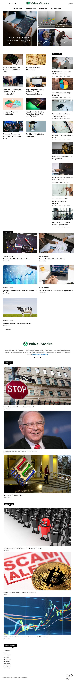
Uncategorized (7, 666)
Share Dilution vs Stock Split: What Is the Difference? (61, 73)
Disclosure (69, 676)
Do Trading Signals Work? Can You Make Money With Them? (18, 40)
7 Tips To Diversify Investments (10, 113)
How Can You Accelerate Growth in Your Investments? (12, 92)
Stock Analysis (31, 9)
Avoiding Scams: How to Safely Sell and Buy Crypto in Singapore (20, 592)
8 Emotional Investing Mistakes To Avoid (61, 25)
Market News (18, 9)
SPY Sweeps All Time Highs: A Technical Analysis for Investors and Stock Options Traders (26, 636)
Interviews (6, 657)
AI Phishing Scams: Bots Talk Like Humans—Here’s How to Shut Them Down (23, 548)
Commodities (43, 9)
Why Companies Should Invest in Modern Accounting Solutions (35, 92)
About (67, 678)
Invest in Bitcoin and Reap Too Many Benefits (62, 157)
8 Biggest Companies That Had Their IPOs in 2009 (12, 136)
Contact (68, 679)
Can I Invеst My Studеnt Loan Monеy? (35, 135)
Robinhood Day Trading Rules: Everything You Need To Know (35, 114)
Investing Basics (56, 9)
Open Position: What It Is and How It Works (52, 259)
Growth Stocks (7, 655)
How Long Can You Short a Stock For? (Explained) (61, 115)
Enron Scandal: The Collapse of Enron (13, 495)
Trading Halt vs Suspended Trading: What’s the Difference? (19, 406)
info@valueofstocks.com (40, 354)
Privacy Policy (69, 675)
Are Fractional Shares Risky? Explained (61, 94)
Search (71, 3)
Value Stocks (7, 668)
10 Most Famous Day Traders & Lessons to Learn (11, 69)
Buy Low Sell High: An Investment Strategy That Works (56, 290)
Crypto (5, 653)
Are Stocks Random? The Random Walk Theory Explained (60, 201)
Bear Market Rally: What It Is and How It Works (63, 43)
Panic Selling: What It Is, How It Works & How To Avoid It (45, 43)
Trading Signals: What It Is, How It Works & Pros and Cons (45, 24)
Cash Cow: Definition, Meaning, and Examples (17, 323)
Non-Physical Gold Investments (33, 68)
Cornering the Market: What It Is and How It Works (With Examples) (20, 291)
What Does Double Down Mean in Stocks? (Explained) (62, 179)
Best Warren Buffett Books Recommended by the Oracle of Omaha (20, 451)
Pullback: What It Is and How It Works (62, 136)
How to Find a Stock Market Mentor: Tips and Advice (61, 223)
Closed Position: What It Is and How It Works (16, 259)
